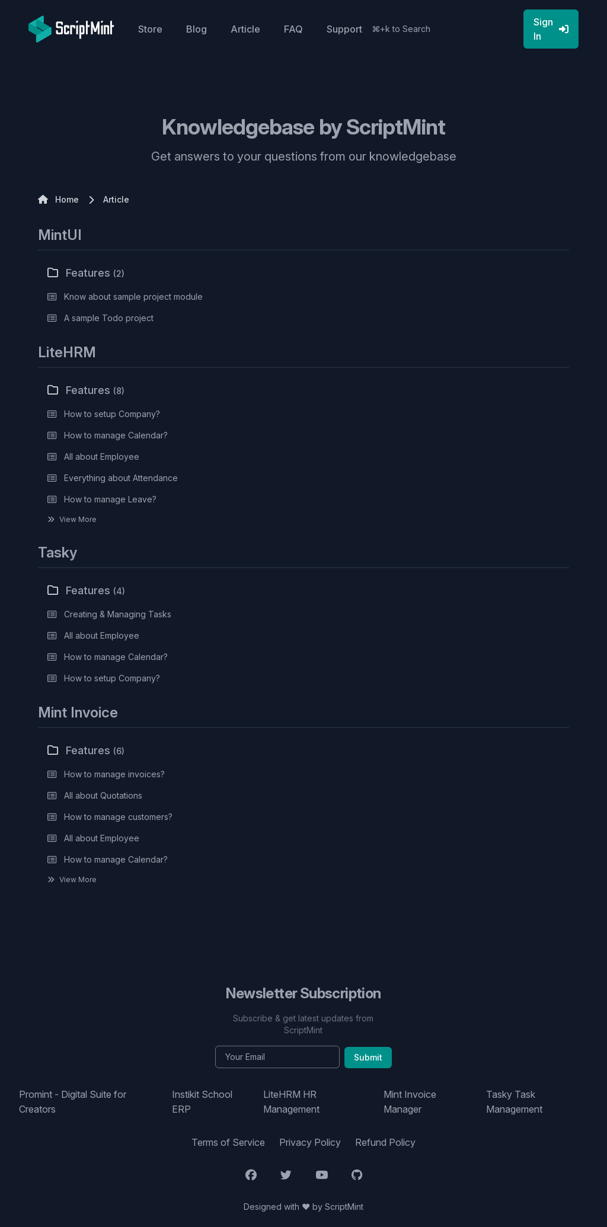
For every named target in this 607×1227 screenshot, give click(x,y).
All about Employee (101, 456)
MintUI (60, 235)
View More (78, 519)
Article (245, 29)
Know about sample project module (133, 296)
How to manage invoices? (114, 774)
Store (150, 29)
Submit (368, 1057)
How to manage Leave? (110, 499)
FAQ (293, 29)
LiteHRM (67, 352)
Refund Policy (385, 1142)
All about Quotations (103, 795)
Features (85, 273)
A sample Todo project (109, 318)
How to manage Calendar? (116, 435)
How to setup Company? (112, 414)
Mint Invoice (78, 712)
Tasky (57, 552)
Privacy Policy (310, 1142)
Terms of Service (228, 1142)
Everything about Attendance (121, 478)
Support (344, 29)
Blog (196, 29)
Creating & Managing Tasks (117, 614)
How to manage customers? (118, 817)
